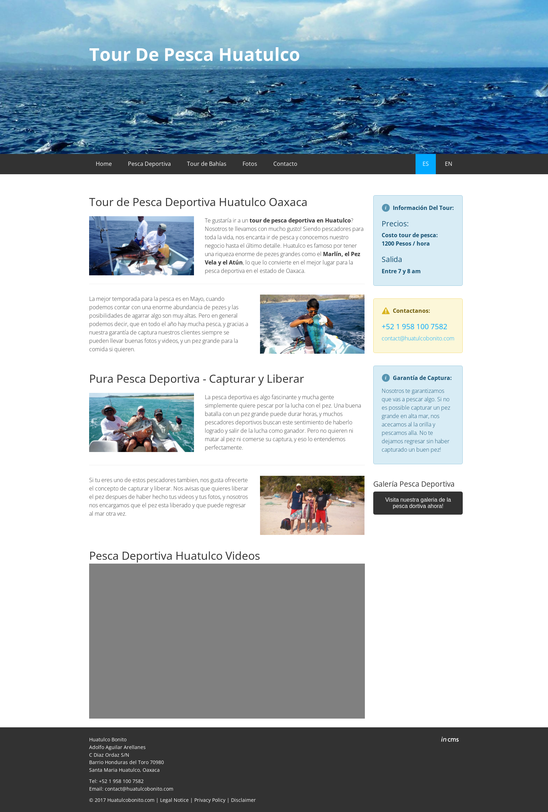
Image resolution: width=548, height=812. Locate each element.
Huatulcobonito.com (130, 800)
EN (448, 164)
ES (426, 164)
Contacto (285, 164)
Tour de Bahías (206, 164)
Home (104, 164)
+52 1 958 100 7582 (414, 326)
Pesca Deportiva (149, 164)
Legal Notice (174, 800)
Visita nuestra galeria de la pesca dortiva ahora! (418, 503)
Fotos (250, 164)
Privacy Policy (209, 800)
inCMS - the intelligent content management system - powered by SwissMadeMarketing (450, 740)
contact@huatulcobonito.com (418, 338)
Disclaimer (243, 800)
